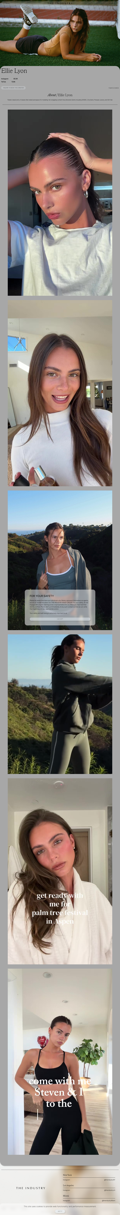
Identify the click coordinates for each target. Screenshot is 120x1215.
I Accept (60, 619)
